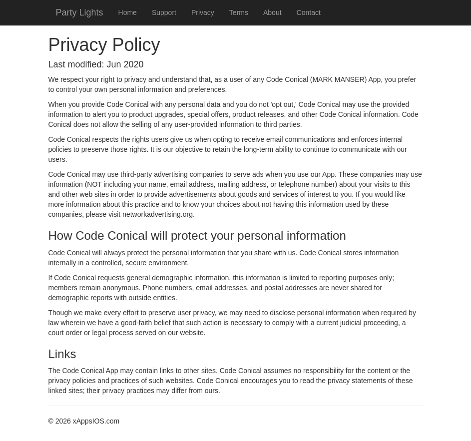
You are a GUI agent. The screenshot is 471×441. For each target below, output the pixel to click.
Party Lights (79, 12)
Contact (309, 12)
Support (164, 12)
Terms (238, 12)
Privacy (202, 12)
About (272, 12)
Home (127, 12)
